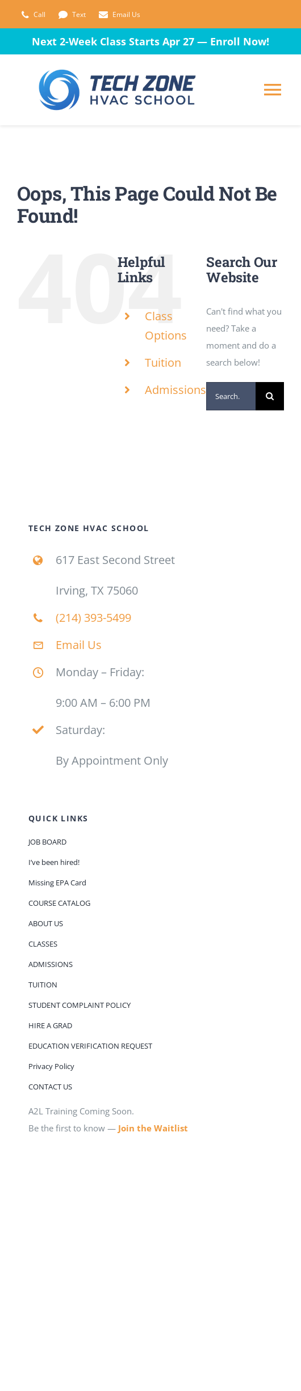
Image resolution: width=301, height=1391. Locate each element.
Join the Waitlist (153, 1128)
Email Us (79, 644)
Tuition (163, 362)
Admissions (175, 389)
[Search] (270, 396)
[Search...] (231, 396)
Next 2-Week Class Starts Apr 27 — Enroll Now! (150, 41)
